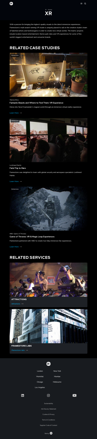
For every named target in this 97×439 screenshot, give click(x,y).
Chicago (40, 382)
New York (57, 371)
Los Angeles (40, 387)
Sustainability (48, 404)
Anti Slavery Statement (48, 409)
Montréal (39, 376)
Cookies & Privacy (48, 414)
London (40, 371)
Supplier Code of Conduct (48, 425)
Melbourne (57, 382)
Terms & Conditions (48, 420)
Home (48, 10)
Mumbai (57, 376)
